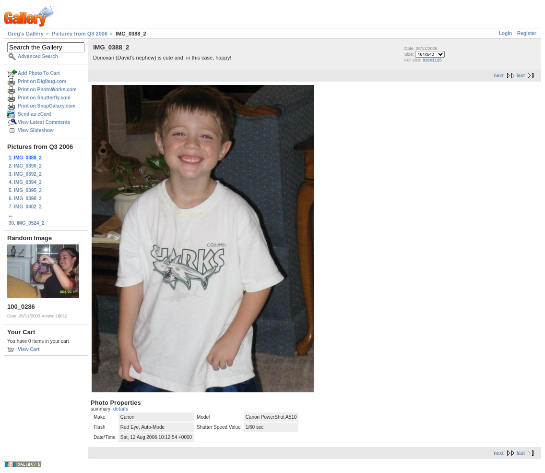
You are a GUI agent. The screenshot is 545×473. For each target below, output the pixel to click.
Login (505, 33)
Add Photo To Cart (39, 73)
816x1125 (432, 60)
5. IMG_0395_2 (25, 190)
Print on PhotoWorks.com (47, 89)
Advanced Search (38, 56)
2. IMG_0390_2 (25, 166)
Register (526, 33)
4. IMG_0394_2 (25, 182)
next (499, 75)
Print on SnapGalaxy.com (46, 106)
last (521, 75)
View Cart (28, 349)
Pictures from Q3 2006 (79, 33)
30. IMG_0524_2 (27, 223)
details (121, 409)
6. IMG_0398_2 (25, 198)
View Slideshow (36, 130)
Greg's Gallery (26, 33)
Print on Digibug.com (42, 81)
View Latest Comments (44, 122)
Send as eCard (34, 114)
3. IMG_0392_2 (25, 174)
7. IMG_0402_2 (25, 206)
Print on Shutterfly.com (44, 97)
